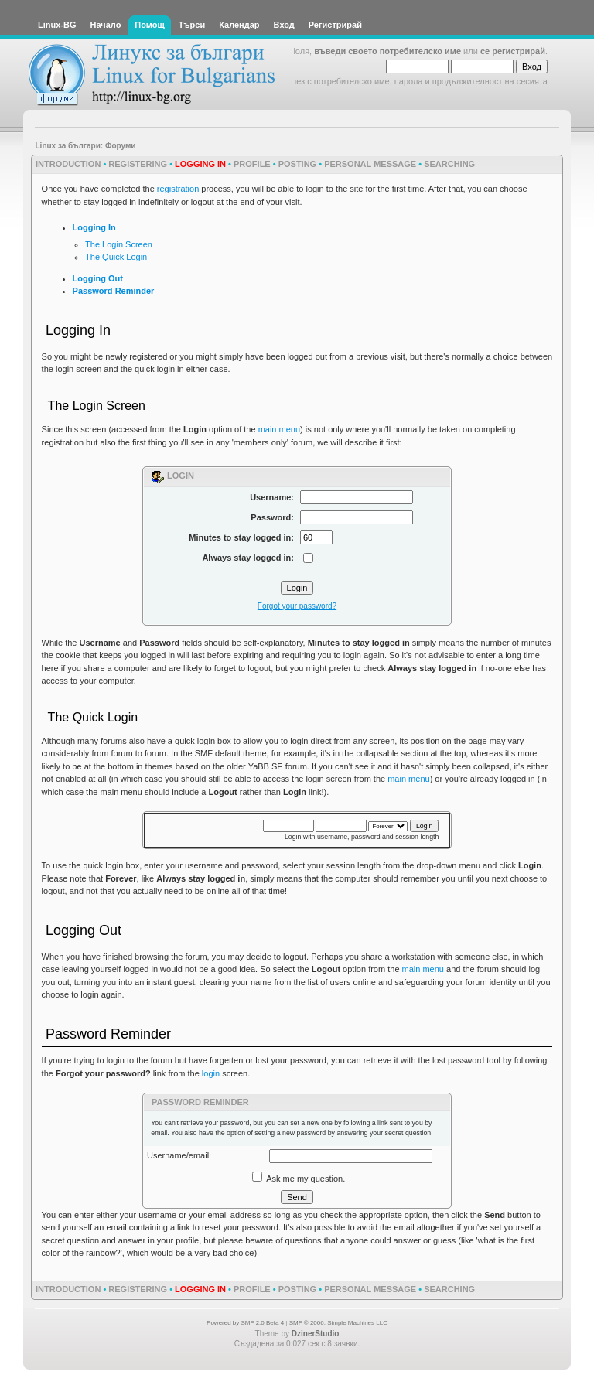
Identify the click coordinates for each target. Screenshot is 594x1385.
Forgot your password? (297, 606)
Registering (137, 164)
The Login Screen (118, 244)
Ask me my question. (299, 1178)
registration (178, 188)
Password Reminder (114, 290)
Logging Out (98, 278)
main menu (279, 429)
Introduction (68, 164)
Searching (449, 164)
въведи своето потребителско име (387, 51)
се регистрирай (512, 51)
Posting (297, 164)
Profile (252, 164)
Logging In (94, 227)
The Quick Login (116, 256)
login (211, 1073)
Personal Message (370, 164)
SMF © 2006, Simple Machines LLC (338, 1322)
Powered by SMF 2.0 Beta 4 (245, 1322)
